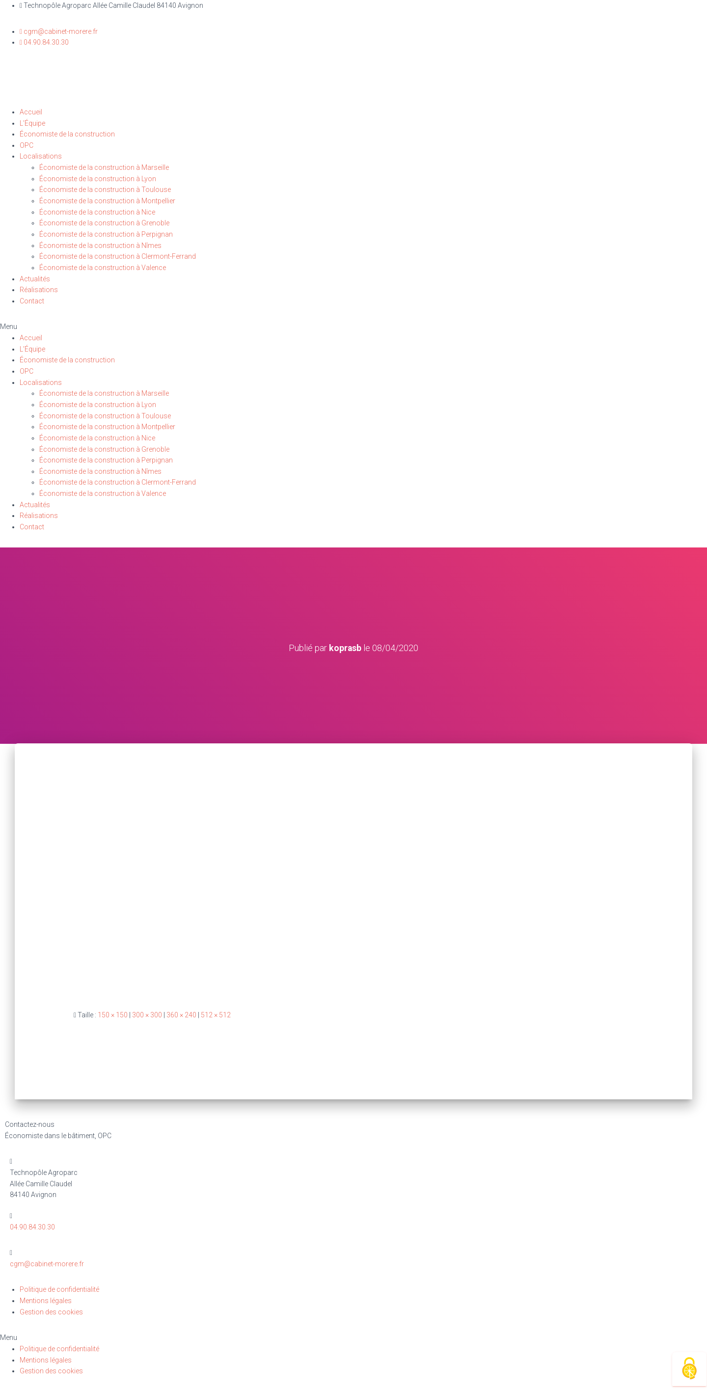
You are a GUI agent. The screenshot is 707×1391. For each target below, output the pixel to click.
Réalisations (39, 290)
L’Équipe (32, 123)
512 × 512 (216, 1015)
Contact (32, 301)
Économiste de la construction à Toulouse (105, 189)
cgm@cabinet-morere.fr (47, 1263)
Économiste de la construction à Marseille (104, 167)
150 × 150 (113, 1015)
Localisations (41, 156)
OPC (26, 145)
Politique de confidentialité (59, 1289)
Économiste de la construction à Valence (102, 268)
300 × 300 (147, 1015)
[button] (353, 326)
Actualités (35, 279)
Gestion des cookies (51, 1311)
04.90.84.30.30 (32, 1226)
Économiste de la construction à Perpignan (106, 234)
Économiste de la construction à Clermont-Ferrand (117, 256)
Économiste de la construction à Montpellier (107, 201)
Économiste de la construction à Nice (97, 212)
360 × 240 (181, 1015)
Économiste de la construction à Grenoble (104, 223)
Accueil (31, 112)
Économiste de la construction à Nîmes (100, 245)
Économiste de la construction (67, 134)
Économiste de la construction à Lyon (97, 179)
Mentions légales (46, 1300)
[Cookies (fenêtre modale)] (689, 1369)
